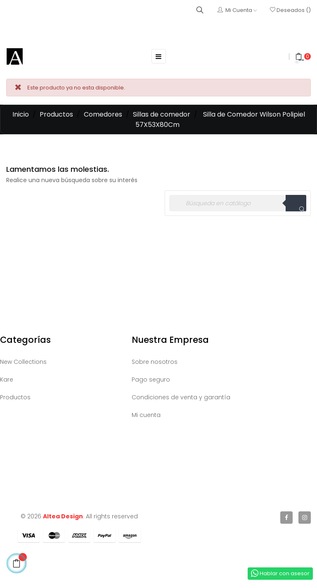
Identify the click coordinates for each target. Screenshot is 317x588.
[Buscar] (237, 203)
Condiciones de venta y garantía (181, 397)
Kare (6, 379)
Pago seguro (151, 379)
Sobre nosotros (154, 362)
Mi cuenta (146, 415)
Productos (15, 397)
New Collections (23, 362)
